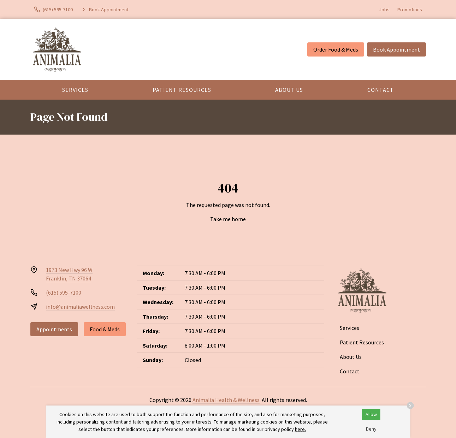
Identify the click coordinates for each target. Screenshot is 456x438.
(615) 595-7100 (63, 292)
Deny (371, 429)
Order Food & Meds (335, 49)
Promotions (409, 9)
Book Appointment (396, 49)
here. (300, 429)
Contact (380, 89)
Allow (371, 414)
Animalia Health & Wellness (226, 399)
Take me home (228, 219)
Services (75, 89)
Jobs (384, 9)
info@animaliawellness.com (80, 306)
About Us (289, 89)
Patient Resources (182, 89)
